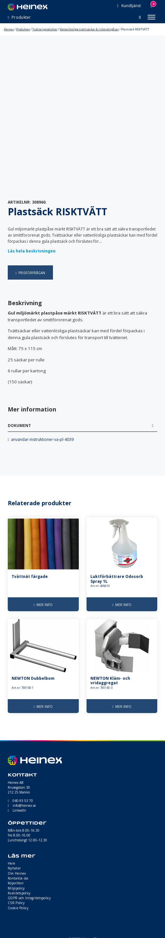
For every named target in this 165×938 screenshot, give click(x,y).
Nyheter (14, 868)
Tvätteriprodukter (44, 29)
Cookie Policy (18, 908)
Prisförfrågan (31, 273)
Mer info (44, 604)
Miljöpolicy (16, 888)
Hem (11, 863)
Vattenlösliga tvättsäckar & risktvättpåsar (89, 29)
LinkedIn (19, 810)
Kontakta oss (18, 878)
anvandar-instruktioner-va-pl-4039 (42, 439)
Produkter (23, 29)
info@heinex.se (24, 805)
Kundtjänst (130, 5)
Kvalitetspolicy (19, 893)
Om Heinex (17, 873)
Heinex (9, 29)
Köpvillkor (16, 883)
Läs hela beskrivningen (32, 251)
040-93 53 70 (23, 800)
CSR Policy (16, 903)
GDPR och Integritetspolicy (29, 898)
